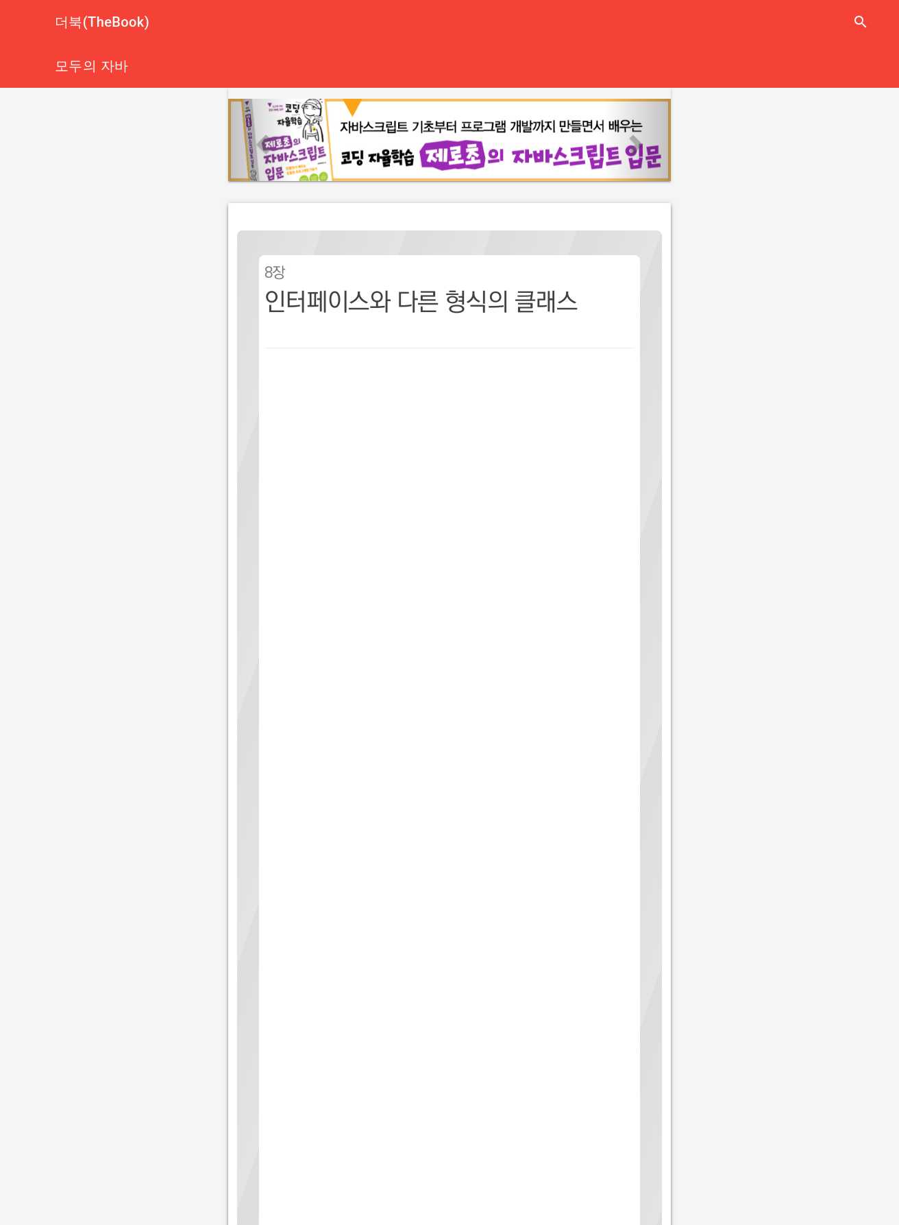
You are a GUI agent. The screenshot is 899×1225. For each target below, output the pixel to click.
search (860, 22)
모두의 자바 (91, 66)
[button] (261, 140)
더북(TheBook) (102, 22)
